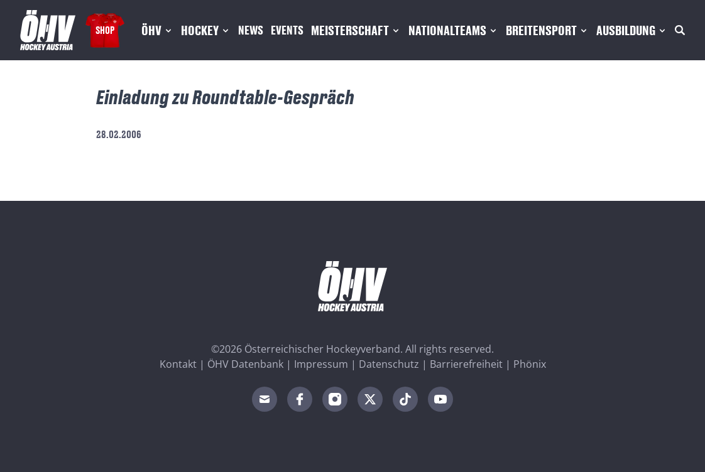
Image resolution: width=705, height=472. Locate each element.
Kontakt (178, 364)
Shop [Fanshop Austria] (105, 30)
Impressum (321, 364)
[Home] (47, 30)
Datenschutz (389, 364)
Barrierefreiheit (466, 364)
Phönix (529, 364)
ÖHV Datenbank (245, 364)
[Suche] (680, 30)
